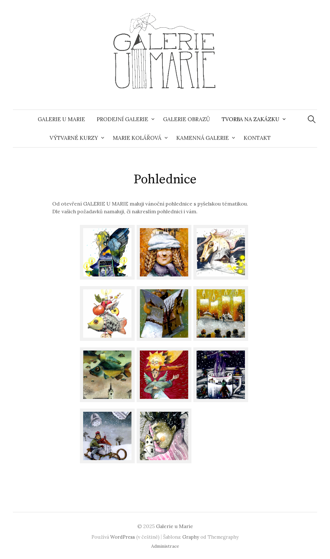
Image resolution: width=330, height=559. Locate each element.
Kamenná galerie (202, 137)
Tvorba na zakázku (250, 119)
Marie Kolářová (137, 137)
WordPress (122, 537)
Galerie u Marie (61, 119)
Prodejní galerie (122, 119)
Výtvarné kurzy (74, 137)
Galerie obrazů (186, 119)
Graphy (190, 537)
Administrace (165, 546)
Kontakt (257, 137)
